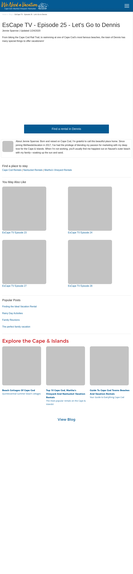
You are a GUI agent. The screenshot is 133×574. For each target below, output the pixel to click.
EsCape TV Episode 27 (14, 286)
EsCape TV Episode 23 (14, 232)
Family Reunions (11, 320)
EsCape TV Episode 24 (80, 232)
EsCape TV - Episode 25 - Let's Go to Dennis (31, 14)
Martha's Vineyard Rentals (58, 170)
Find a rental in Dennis (66, 128)
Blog (10, 14)
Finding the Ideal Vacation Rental (19, 306)
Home (4, 14)
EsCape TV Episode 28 (80, 286)
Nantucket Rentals (33, 170)
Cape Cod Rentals (11, 170)
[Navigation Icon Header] (126, 6)
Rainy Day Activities (12, 313)
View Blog (66, 419)
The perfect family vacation (16, 326)
